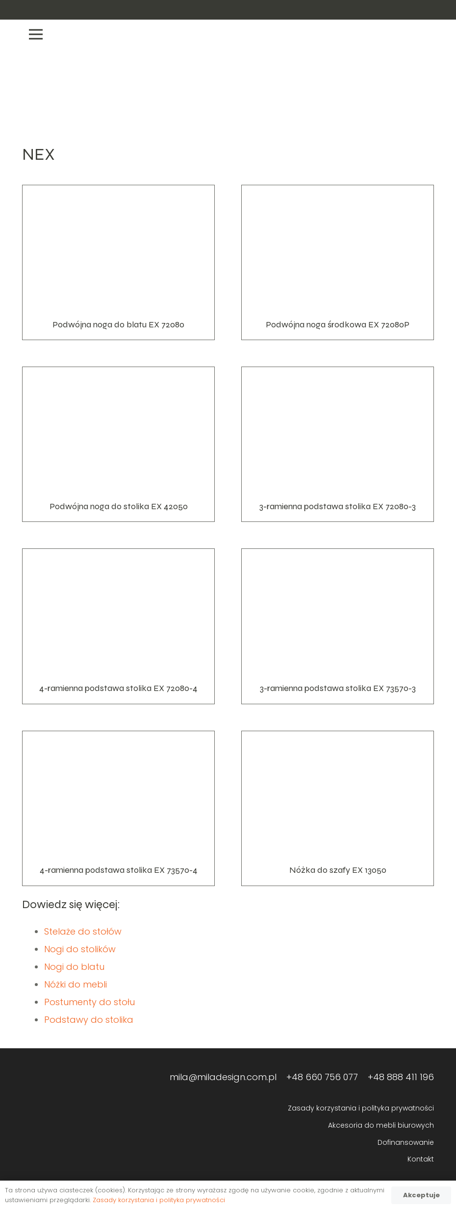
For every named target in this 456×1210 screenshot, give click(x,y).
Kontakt (420, 1159)
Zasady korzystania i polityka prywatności (361, 1108)
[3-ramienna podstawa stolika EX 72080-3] (337, 444)
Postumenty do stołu (89, 1002)
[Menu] (228, 34)
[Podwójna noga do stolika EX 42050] (118, 444)
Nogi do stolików (80, 949)
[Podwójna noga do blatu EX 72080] (118, 262)
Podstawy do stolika (88, 1019)
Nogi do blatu (74, 967)
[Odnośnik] (392, 10)
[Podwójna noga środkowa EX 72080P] (337, 262)
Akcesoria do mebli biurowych (381, 1125)
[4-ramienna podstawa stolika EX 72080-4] (118, 626)
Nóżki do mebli (75, 984)
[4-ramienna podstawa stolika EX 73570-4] (118, 808)
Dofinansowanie (406, 1142)
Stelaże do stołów (83, 931)
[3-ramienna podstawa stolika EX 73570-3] (337, 626)
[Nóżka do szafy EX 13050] (337, 808)
